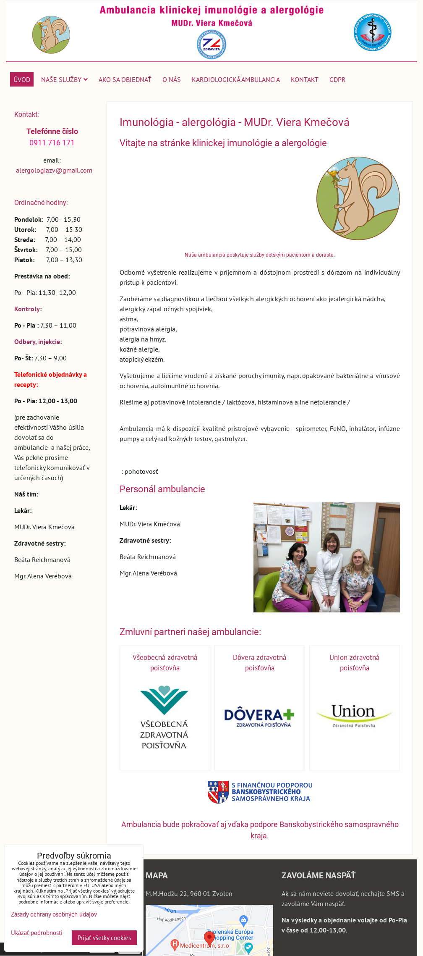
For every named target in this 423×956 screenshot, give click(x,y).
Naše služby (64, 79)
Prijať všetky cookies (104, 938)
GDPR (337, 79)
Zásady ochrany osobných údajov (54, 914)
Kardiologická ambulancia (236, 79)
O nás (171, 79)
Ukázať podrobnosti (37, 933)
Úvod (21, 79)
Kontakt (305, 79)
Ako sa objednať (125, 79)
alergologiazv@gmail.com (54, 170)
